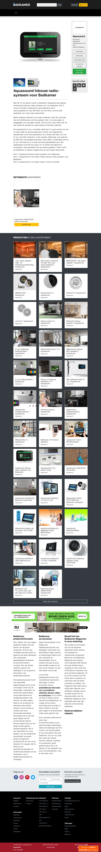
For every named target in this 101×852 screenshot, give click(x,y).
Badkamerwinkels (70, 826)
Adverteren (29, 801)
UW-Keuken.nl (43, 806)
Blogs (66, 829)
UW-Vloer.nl (43, 812)
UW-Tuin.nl (42, 809)
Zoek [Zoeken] (59, 5)
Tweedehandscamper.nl (72, 801)
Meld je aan (50, 786)
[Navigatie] (16, 12)
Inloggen (16, 801)
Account (74, 5)
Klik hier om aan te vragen (88, 849)
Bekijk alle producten (50, 601)
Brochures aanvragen (79, 71)
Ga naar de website (79, 65)
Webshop (68, 834)
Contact (28, 803)
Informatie (79, 51)
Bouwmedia (17, 847)
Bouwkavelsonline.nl (45, 826)
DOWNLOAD (26, 224)
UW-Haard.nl (43, 803)
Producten (79, 56)
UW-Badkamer (43, 801)
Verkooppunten (79, 60)
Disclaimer (16, 820)
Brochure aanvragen (73, 781)
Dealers (67, 831)
